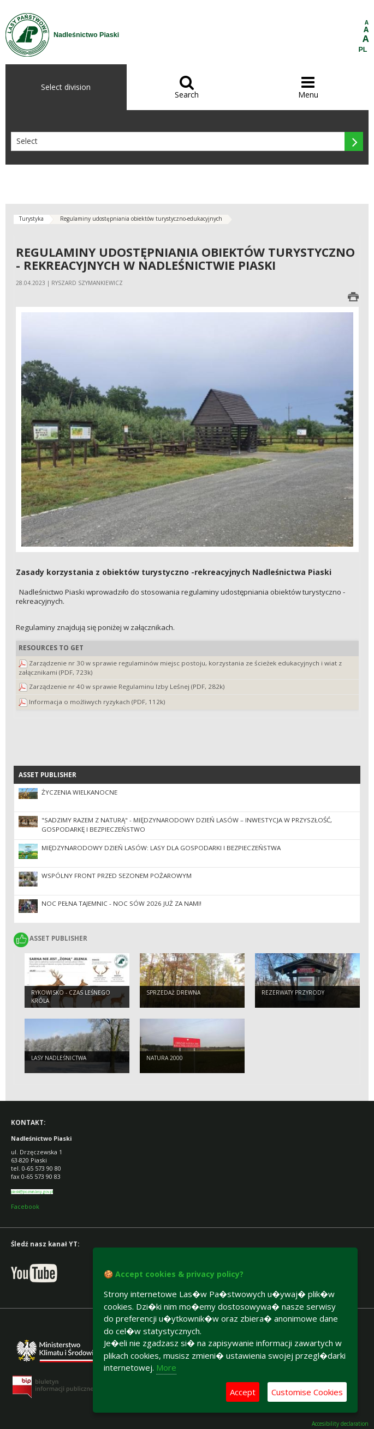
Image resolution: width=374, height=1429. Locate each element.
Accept (243, 1391)
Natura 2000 (164, 1058)
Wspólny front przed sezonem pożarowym (116, 875)
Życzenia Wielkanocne (79, 792)
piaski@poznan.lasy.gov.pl (32, 1191)
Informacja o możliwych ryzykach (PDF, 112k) (97, 702)
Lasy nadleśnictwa (58, 1058)
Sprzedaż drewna (173, 992)
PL (363, 49)
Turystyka (31, 218)
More (166, 1367)
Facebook (25, 1206)
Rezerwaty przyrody (293, 992)
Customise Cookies (307, 1391)
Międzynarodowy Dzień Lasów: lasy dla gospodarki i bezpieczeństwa (161, 848)
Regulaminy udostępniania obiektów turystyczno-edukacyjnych (141, 218)
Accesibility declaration (340, 1424)
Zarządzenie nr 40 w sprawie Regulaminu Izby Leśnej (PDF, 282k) (127, 686)
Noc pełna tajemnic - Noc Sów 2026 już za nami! (121, 903)
